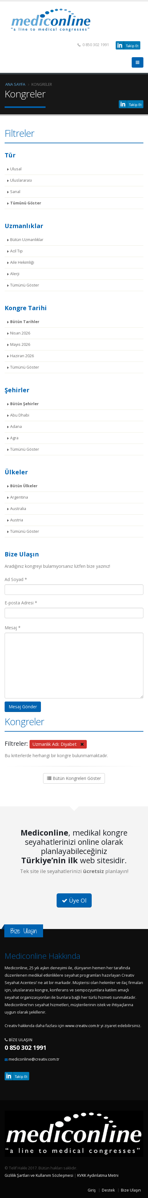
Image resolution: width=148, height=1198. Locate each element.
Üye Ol (74, 900)
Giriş (92, 1190)
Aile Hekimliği (22, 262)
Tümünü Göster (25, 203)
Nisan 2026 (20, 333)
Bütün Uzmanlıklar (26, 239)
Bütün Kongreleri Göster (74, 778)
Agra (14, 438)
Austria (16, 520)
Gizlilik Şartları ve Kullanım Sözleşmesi (39, 1175)
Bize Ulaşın (131, 1190)
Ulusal (16, 169)
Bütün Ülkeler (24, 485)
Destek (108, 1190)
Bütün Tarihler (24, 321)
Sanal (15, 191)
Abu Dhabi (19, 415)
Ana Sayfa (15, 84)
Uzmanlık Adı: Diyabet (58, 744)
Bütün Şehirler (24, 403)
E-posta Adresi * (21, 603)
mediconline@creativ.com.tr (34, 1059)
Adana (16, 426)
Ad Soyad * (16, 579)
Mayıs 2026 (20, 344)
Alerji (14, 273)
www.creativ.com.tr (82, 1025)
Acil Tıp (16, 251)
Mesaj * (13, 628)
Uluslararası (21, 180)
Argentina (19, 497)
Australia (18, 508)
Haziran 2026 (22, 355)
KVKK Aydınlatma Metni (97, 1175)
